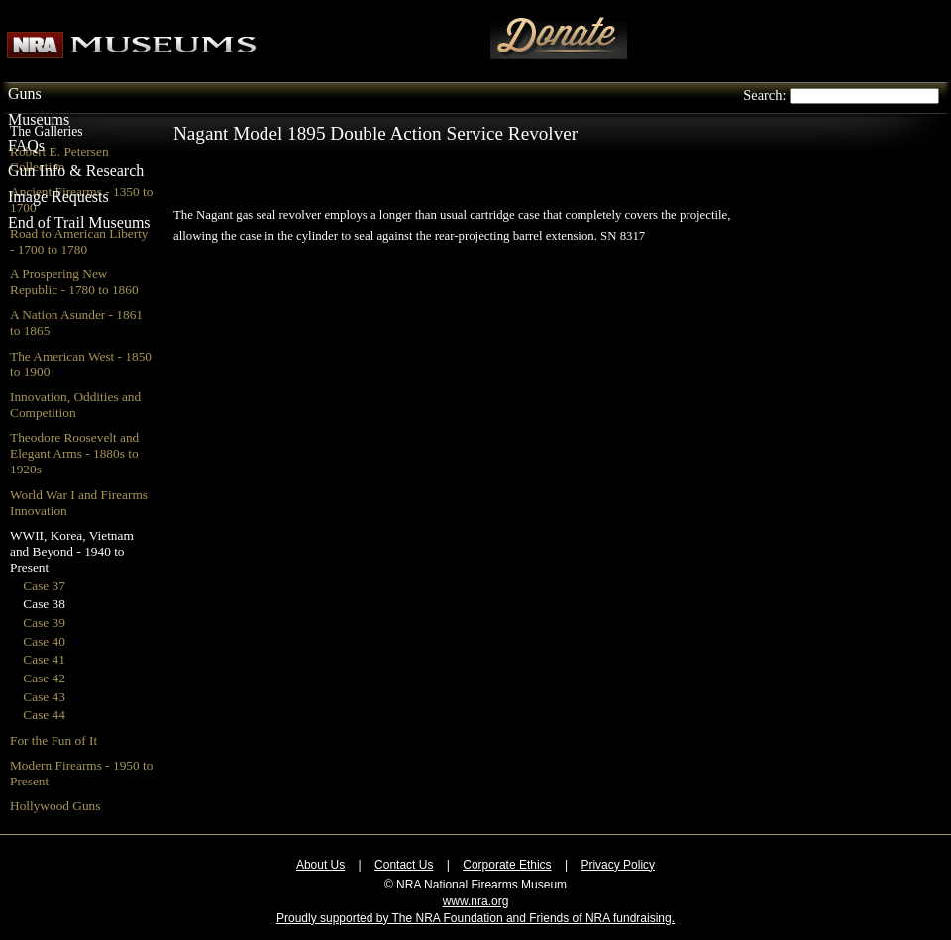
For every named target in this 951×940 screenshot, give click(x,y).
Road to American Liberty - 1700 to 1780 (79, 241)
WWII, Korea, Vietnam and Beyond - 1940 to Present (72, 551)
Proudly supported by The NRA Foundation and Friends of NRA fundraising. (475, 918)
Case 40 (44, 641)
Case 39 (44, 622)
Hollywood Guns (55, 805)
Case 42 (44, 678)
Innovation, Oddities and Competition (75, 404)
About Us (320, 865)
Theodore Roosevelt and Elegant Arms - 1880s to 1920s (74, 453)
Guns (25, 93)
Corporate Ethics (507, 865)
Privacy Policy (618, 865)
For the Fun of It (53, 740)
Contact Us (403, 865)
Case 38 (44, 603)
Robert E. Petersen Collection (59, 159)
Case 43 (44, 696)
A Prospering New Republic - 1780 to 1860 (74, 281)
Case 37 (44, 585)
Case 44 (44, 714)
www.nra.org (476, 901)
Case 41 (44, 659)
